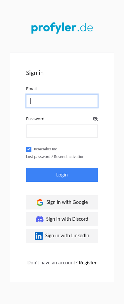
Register (88, 262)
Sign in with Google (62, 203)
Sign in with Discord (62, 219)
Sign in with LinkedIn (62, 236)
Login (62, 174)
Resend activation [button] (69, 156)
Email (31, 89)
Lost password (38, 156)
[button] (95, 119)
